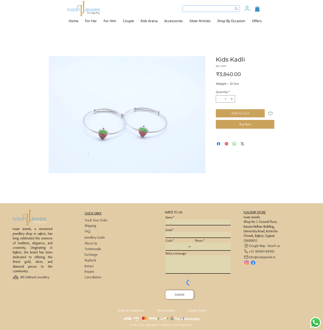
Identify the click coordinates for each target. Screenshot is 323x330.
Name (169, 217)
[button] (257, 9)
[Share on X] (242, 143)
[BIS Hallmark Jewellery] (36, 277)
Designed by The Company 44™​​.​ (177, 324)
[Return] (100, 266)
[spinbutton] (225, 99)
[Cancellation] (100, 277)
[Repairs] (100, 271)
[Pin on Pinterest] (226, 143)
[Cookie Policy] (197, 310)
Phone (199, 240)
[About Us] (100, 243)
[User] (247, 8)
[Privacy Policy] (166, 310)
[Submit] (179, 294)
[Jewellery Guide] (100, 237)
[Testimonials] (100, 249)
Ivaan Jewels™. (153, 324)
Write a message (175, 253)
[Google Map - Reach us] (263, 246)
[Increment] (232, 99)
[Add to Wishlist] (270, 113)
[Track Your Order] (100, 220)
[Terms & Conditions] (130, 310)
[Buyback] (100, 260)
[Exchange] (100, 254)
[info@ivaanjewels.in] (260, 257)
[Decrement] (218, 99)
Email (168, 230)
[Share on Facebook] (218, 143)
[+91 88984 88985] (259, 251)
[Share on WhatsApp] (234, 143)
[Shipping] (100, 226)
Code (168, 240)
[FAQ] (100, 231)
